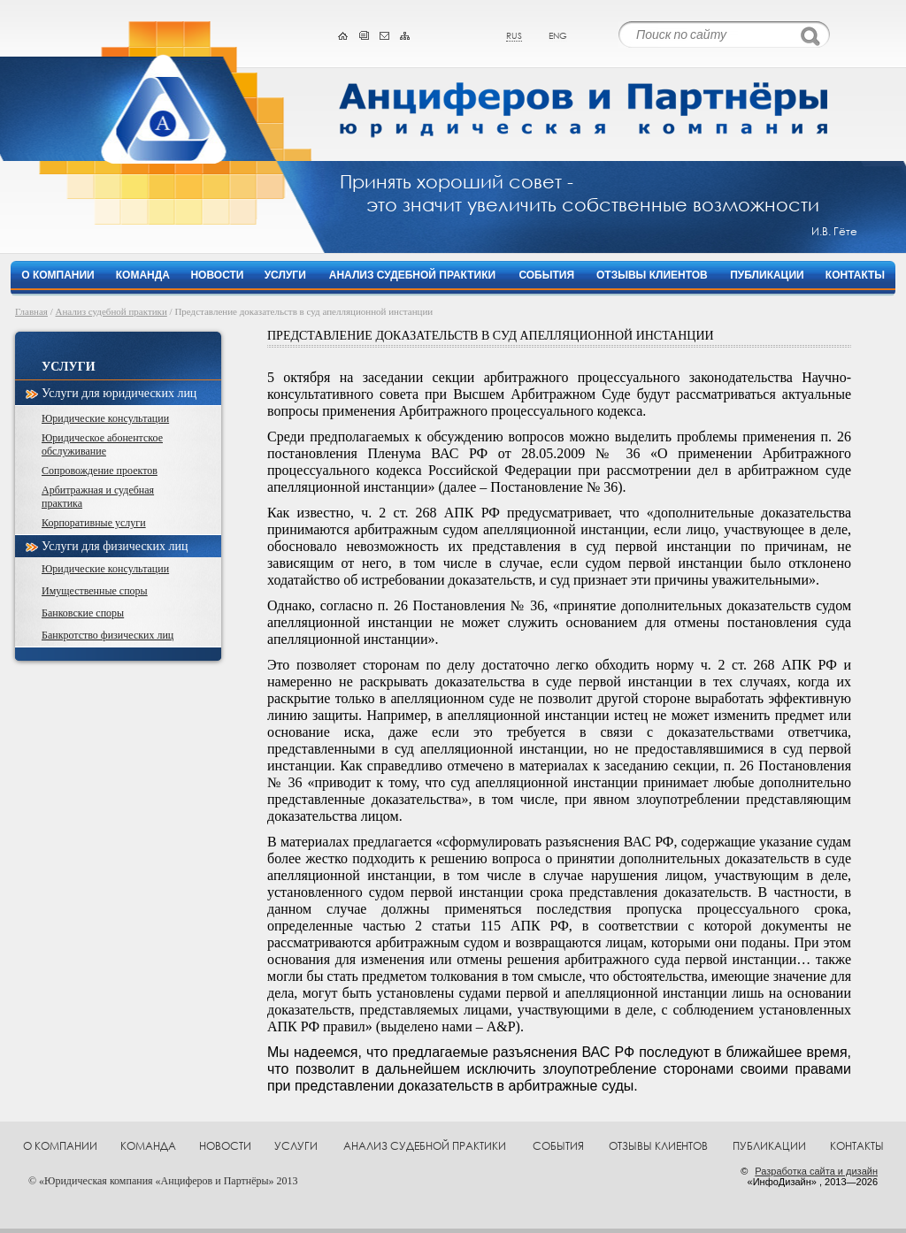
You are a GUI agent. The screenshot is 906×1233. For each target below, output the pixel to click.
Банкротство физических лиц (107, 635)
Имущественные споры (95, 591)
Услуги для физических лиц (115, 546)
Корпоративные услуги (94, 523)
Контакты (855, 275)
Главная (31, 311)
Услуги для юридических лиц (119, 393)
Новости (216, 275)
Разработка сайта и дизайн (816, 1171)
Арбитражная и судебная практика (98, 496)
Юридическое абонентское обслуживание (102, 444)
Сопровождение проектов (99, 470)
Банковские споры (83, 613)
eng (558, 35)
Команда (143, 275)
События (546, 275)
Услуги (285, 275)
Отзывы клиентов (652, 275)
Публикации (766, 275)
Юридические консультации (105, 418)
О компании (58, 275)
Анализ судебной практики (412, 275)
